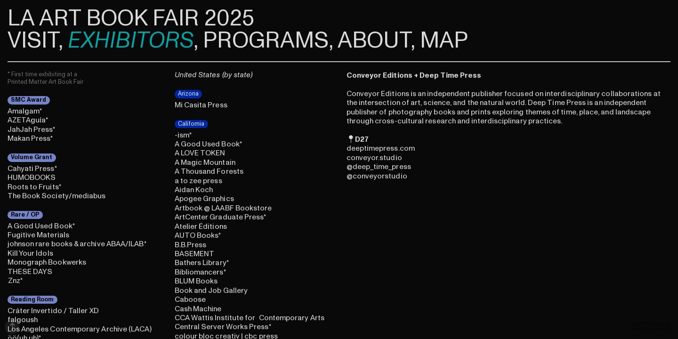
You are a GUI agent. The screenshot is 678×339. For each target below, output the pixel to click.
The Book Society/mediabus (57, 196)
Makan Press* (30, 138)
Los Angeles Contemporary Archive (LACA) (80, 329)
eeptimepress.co (380, 148)
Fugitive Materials (38, 235)
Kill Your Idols (30, 253)
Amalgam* (25, 111)
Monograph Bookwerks (47, 262)
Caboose (190, 299)
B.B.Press (191, 245)
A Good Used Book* (41, 226)
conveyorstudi (378, 176)
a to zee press (198, 181)
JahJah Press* (32, 129)
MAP (444, 40)
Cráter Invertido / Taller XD (53, 311)
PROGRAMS (266, 40)
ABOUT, (376, 40)
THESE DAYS (30, 271)
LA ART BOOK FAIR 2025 (131, 18)
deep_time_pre (378, 166)
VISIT (33, 40)
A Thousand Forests (209, 171)
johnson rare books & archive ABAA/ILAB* (77, 244)
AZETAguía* (28, 120)
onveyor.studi (374, 158)
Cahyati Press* (32, 168)
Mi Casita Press (201, 105)
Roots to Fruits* (34, 187)
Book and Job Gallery (211, 290)
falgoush (23, 320)
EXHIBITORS (131, 40)
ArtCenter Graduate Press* (220, 217)
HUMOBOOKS (32, 177)
